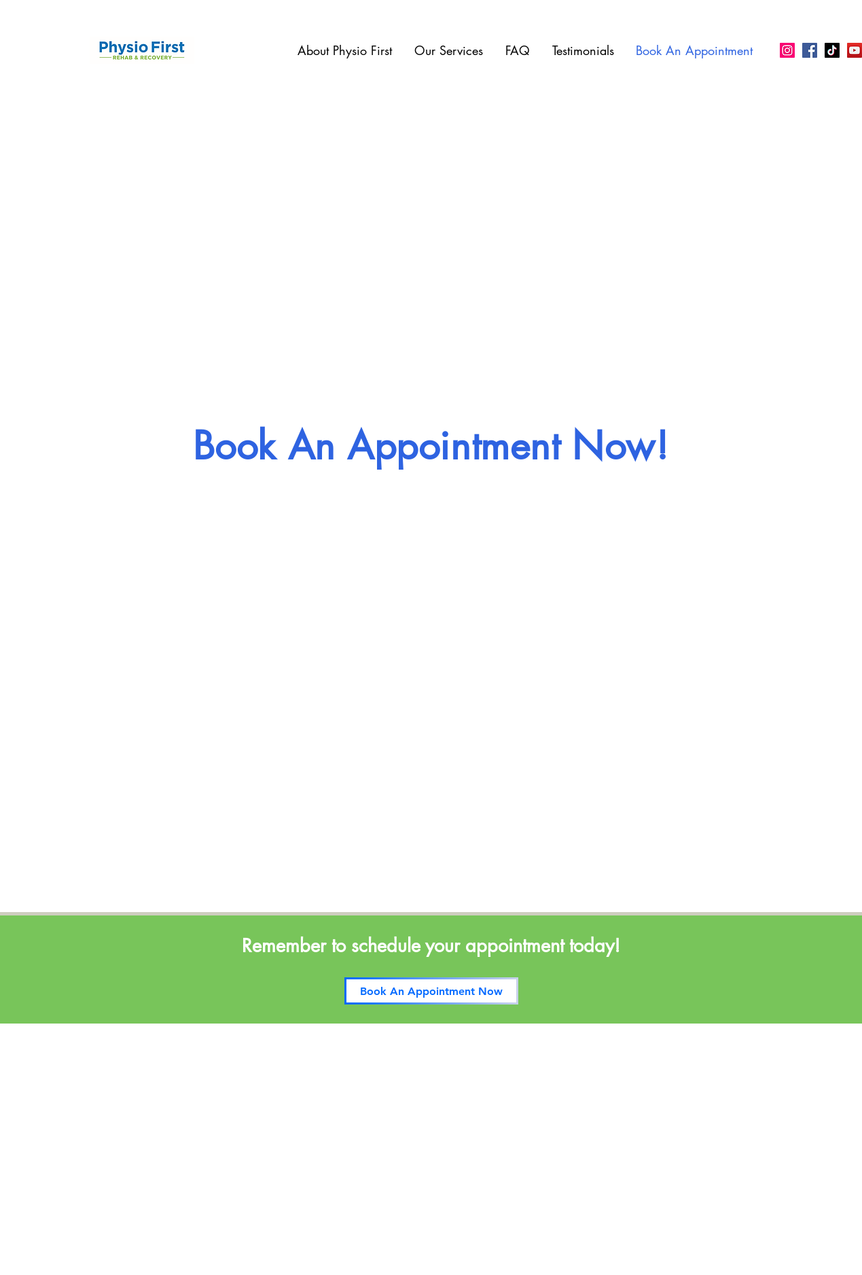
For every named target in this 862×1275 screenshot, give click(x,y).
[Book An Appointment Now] (431, 991)
